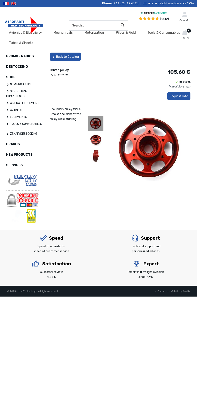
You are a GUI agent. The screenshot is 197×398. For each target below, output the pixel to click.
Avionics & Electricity (25, 33)
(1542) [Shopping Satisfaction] (164, 19)
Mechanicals (63, 33)
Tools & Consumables (164, 33)
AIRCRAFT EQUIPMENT (24, 103)
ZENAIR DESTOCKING (23, 134)
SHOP (11, 77)
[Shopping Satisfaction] (154, 13)
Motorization (94, 33)
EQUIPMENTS (18, 117)
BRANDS (13, 144)
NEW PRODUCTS (20, 84)
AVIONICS (16, 110)
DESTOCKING (17, 67)
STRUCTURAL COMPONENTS (17, 94)
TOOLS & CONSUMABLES (26, 124)
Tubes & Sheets (21, 43)
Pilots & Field (126, 33)
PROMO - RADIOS (20, 56)
